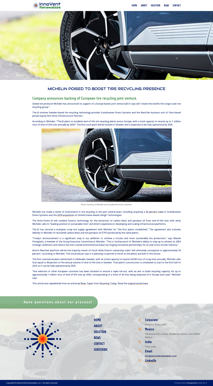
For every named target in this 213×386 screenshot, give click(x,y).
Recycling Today (108, 283)
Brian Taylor (87, 283)
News (166, 6)
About (144, 6)
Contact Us (91, 302)
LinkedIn (150, 361)
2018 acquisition (65, 215)
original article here (138, 283)
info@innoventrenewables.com (161, 356)
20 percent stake (154, 211)
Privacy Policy (180, 383)
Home (134, 6)
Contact (177, 6)
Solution (155, 6)
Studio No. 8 (202, 383)
